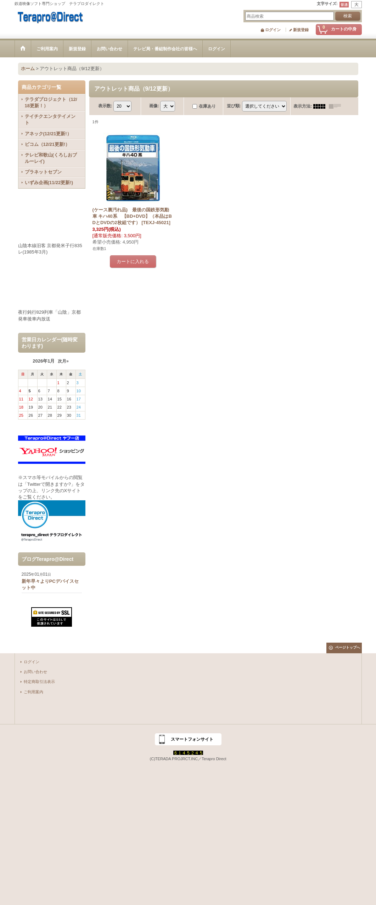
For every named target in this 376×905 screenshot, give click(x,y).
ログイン (273, 30)
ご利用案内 (33, 692)
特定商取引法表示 (39, 681)
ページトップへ (347, 647)
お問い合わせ (35, 672)
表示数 (105, 105)
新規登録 (301, 30)
